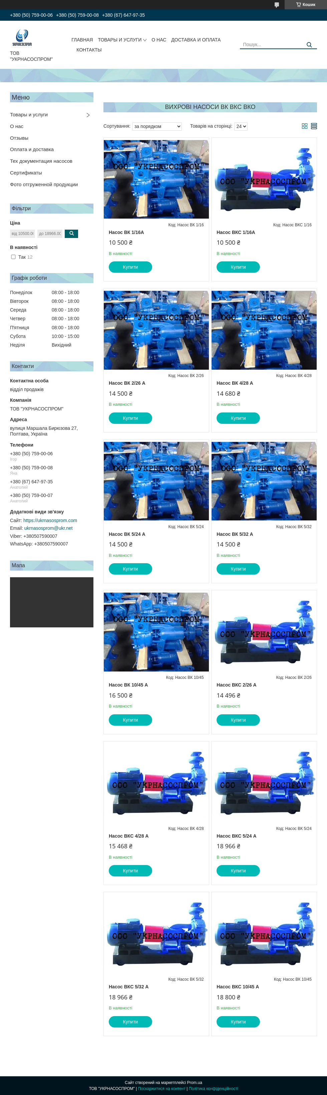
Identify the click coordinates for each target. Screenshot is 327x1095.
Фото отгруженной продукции (44, 184)
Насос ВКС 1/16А (236, 232)
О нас (16, 126)
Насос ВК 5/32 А (235, 534)
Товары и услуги (29, 114)
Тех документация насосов (41, 161)
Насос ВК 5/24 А (127, 534)
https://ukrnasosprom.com (50, 520)
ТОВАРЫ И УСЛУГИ (119, 39)
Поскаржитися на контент (162, 1088)
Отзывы (19, 138)
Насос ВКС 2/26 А (236, 685)
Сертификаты (26, 172)
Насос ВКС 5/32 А (128, 986)
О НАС (158, 39)
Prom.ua (194, 1082)
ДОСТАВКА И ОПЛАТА (196, 39)
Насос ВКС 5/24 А (236, 836)
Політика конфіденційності (213, 1088)
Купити (130, 267)
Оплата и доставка (32, 149)
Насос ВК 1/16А (126, 232)
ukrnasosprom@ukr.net (48, 528)
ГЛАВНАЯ (82, 39)
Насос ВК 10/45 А (128, 685)
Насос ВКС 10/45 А (238, 986)
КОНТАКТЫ (89, 49)
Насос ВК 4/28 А (235, 383)
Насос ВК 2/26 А (127, 383)
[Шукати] (309, 45)
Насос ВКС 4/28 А (128, 836)
